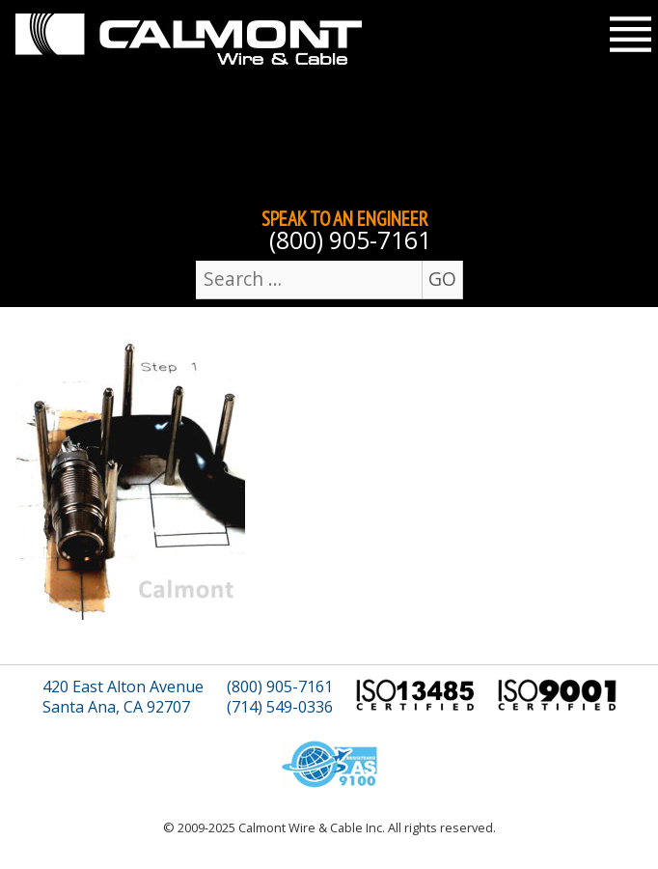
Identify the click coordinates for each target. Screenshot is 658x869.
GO (442, 279)
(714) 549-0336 (280, 707)
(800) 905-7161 (350, 240)
